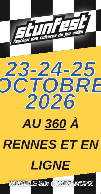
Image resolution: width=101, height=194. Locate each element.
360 (56, 123)
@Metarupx (72, 183)
